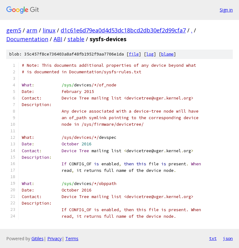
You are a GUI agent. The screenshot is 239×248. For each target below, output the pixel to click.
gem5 (13, 30)
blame (167, 54)
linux (49, 30)
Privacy (54, 238)
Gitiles (37, 238)
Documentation (27, 39)
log (150, 54)
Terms (71, 238)
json (228, 238)
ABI (58, 39)
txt (213, 238)
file (134, 54)
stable (76, 39)
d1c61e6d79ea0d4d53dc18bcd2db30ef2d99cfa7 (123, 30)
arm (31, 30)
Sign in (226, 10)
